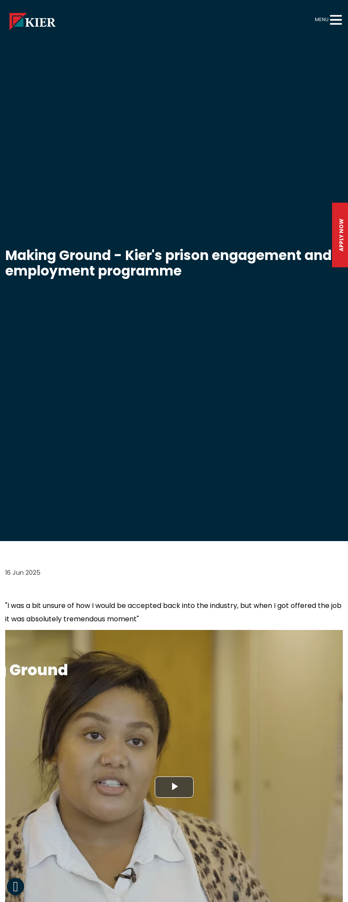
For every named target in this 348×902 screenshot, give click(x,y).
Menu (322, 19)
